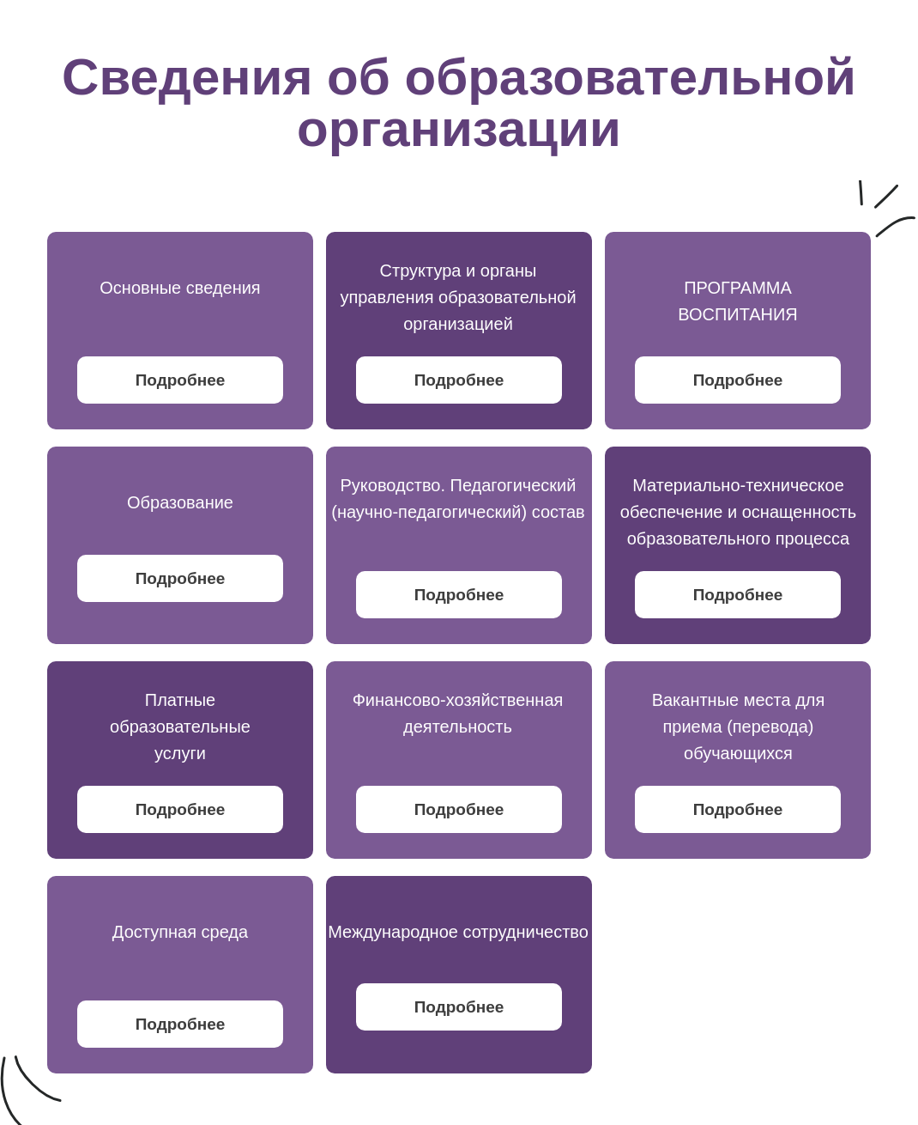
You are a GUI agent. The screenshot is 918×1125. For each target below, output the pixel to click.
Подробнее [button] (181, 380)
